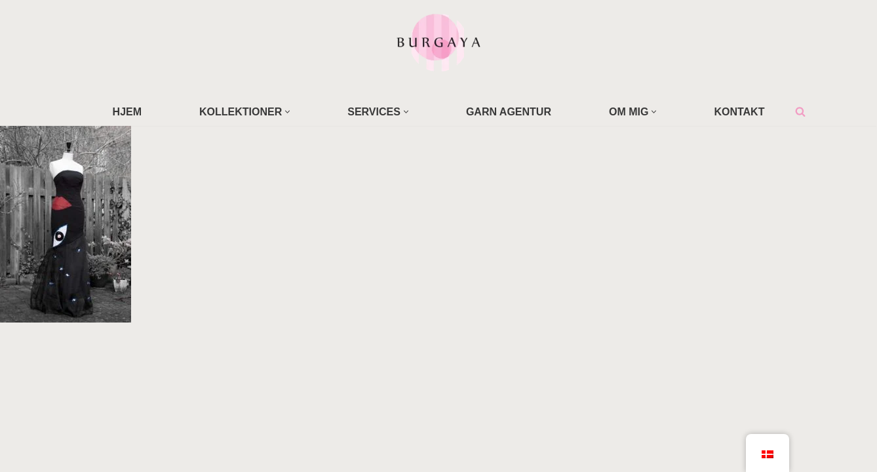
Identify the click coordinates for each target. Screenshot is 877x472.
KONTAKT (739, 111)
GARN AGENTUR (508, 111)
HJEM (127, 111)
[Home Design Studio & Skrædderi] (438, 42)
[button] (287, 111)
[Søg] (800, 111)
